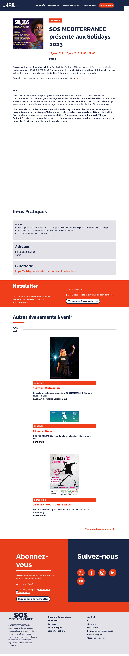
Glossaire (91, 624)
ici (78, 78)
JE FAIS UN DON (106, 5)
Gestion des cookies (96, 638)
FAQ (89, 621)
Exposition (40, 500)
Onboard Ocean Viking (59, 617)
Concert (39, 383)
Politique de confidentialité (100, 631)
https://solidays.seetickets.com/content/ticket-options (45, 271)
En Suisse (53, 621)
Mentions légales (95, 635)
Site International (57, 631)
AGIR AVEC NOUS (90, 5)
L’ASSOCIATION (53, 5)
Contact (91, 617)
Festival (55, 20)
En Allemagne (55, 628)
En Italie (52, 624)
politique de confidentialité (101, 295)
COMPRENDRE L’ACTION (71, 5)
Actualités (40, 5)
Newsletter (92, 628)
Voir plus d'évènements (98, 529)
